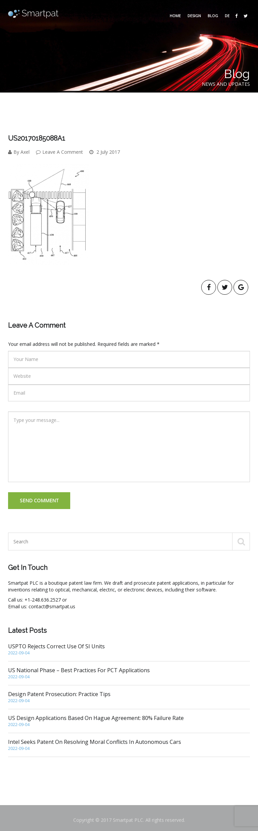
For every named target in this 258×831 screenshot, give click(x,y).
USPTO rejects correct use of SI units (129, 649)
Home (175, 15)
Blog (213, 15)
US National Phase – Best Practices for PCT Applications (129, 673)
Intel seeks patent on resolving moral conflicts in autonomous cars (129, 745)
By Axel (19, 152)
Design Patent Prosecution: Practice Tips (129, 697)
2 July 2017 (104, 152)
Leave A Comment (59, 152)
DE (227, 15)
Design (194, 15)
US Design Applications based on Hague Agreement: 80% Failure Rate (129, 721)
